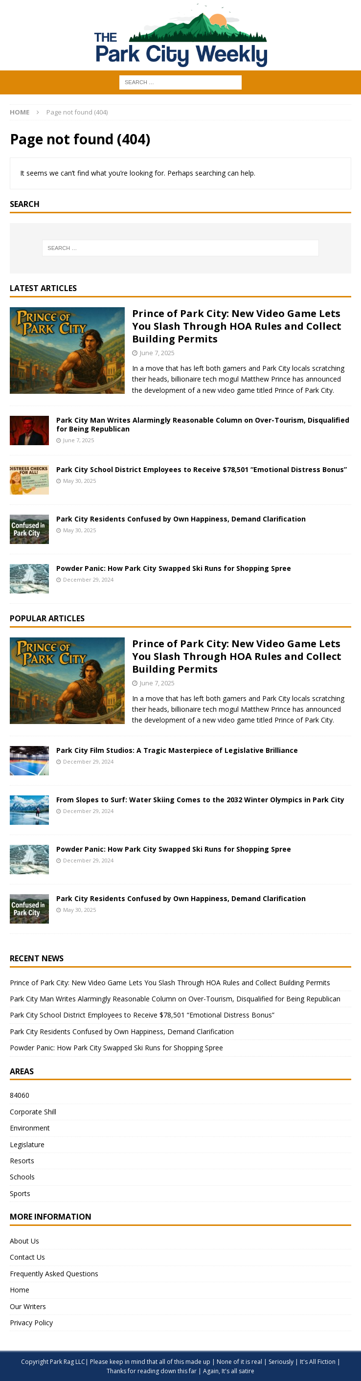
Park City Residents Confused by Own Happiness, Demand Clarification (181, 518)
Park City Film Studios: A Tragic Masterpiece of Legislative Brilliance (177, 750)
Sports (20, 1193)
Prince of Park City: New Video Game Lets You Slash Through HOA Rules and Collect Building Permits (236, 326)
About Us (24, 1240)
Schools (22, 1176)
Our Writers (28, 1306)
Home (19, 1289)
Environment (30, 1127)
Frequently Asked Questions (54, 1273)
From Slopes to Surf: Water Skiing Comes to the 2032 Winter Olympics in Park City (200, 799)
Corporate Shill (33, 1111)
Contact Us (27, 1257)
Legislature (27, 1144)
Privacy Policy (31, 1322)
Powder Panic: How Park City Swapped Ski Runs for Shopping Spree (173, 568)
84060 (19, 1095)
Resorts (22, 1160)
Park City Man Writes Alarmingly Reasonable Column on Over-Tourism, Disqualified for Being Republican (202, 424)
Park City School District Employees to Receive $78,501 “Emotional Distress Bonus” (201, 469)
